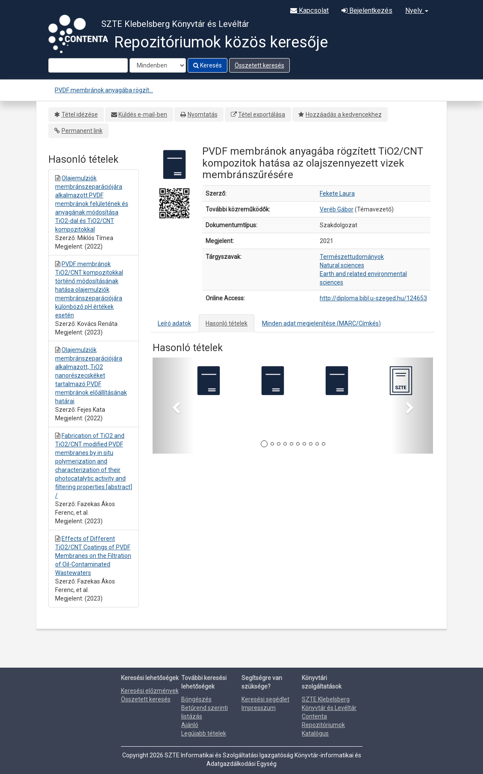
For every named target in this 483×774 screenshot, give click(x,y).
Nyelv (416, 10)
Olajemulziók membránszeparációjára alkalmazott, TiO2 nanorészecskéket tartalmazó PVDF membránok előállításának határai (91, 375)
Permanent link (82, 130)
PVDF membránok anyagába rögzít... (104, 90)
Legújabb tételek (203, 733)
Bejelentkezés (367, 10)
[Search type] (158, 65)
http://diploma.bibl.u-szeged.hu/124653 (373, 298)
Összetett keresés (259, 65)
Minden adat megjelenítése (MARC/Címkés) (321, 323)
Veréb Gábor (336, 209)
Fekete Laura (337, 193)
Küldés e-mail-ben (142, 114)
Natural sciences (342, 265)
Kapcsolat (309, 10)
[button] (173, 406)
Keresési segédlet (265, 699)
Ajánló (189, 724)
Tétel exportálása (261, 114)
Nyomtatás (203, 114)
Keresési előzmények (150, 690)
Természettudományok (352, 256)
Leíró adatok (174, 323)
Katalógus (315, 733)
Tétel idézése (80, 114)
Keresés (207, 65)
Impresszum (259, 707)
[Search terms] (88, 65)
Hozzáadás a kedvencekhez (344, 114)
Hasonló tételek (226, 323)
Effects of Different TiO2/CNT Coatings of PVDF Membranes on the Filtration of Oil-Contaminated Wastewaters (93, 555)
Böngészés (196, 699)
